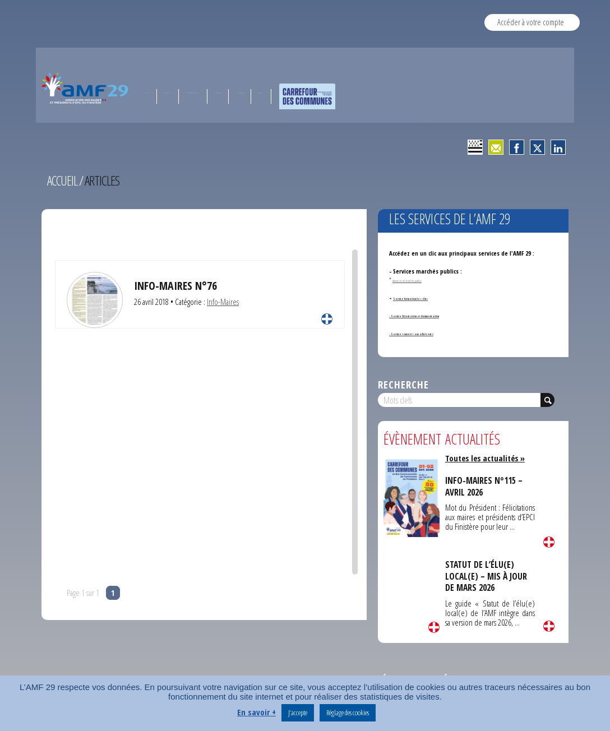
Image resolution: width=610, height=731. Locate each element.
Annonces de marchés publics (422, 279)
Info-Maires (223, 301)
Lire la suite (326, 319)
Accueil (62, 180)
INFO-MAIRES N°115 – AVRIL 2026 (485, 486)
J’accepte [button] (297, 712)
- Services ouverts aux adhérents (433, 333)
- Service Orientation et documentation (441, 315)
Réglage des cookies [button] (347, 712)
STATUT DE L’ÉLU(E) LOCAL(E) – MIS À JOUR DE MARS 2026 (487, 576)
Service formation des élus (428, 297)
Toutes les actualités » (487, 458)
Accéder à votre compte (530, 21)
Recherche (403, 384)
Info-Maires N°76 (176, 285)
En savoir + (256, 712)
